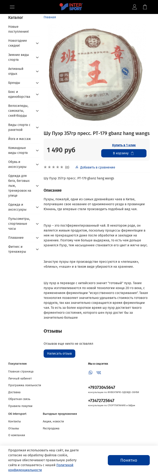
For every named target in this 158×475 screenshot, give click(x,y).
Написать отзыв (59, 353)
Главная (50, 17)
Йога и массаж (19, 139)
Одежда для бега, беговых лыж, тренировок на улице (19, 185)
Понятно (128, 460)
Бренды (14, 83)
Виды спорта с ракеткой (19, 127)
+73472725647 (101, 400)
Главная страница (21, 371)
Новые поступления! (18, 29)
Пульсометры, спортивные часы (19, 224)
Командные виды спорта (18, 150)
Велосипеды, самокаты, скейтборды (18, 111)
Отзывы (13, 428)
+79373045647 (101, 387)
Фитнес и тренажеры (17, 249)
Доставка (14, 392)
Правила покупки (20, 406)
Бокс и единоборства (19, 94)
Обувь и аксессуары (17, 164)
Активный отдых (15, 71)
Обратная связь (19, 399)
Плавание (16, 238)
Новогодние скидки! (17, 43)
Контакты (14, 421)
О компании (16, 435)
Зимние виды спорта (18, 57)
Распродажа (51, 428)
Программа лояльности (24, 385)
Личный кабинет (20, 378)
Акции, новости (53, 421)
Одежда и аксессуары (17, 207)
